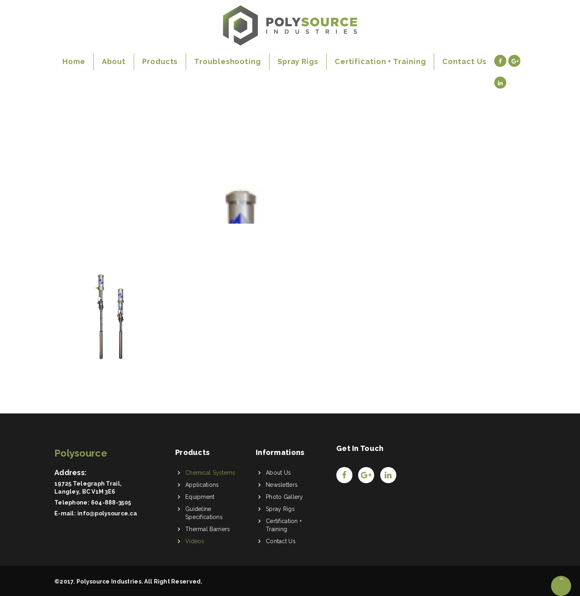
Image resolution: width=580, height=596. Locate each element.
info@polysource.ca (107, 513)
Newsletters (282, 485)
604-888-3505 (111, 502)
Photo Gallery (284, 497)
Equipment (200, 497)
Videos (195, 541)
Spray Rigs (280, 509)
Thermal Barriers (207, 529)
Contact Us (281, 541)
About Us (278, 472)
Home (68, 164)
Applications (202, 485)
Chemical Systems (210, 472)
